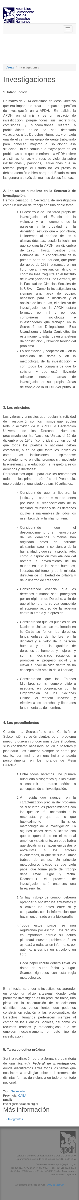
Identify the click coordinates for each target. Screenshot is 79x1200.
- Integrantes (14, 1119)
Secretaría (18, 1091)
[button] (39, 1191)
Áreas (10, 67)
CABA (22, 1095)
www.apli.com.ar (55, 1184)
